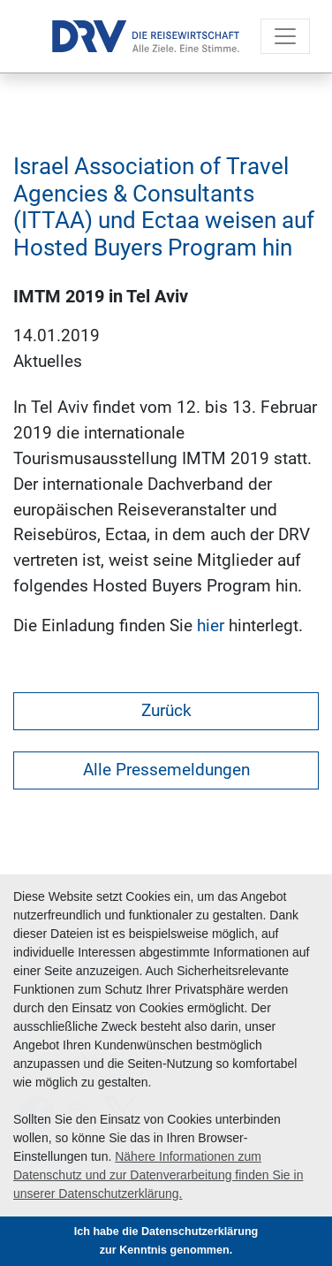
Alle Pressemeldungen (166, 769)
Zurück (166, 710)
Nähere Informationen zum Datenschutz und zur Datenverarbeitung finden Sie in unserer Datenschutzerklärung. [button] (158, 1175)
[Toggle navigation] (285, 36)
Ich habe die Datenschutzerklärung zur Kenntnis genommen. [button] (166, 1240)
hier (210, 625)
